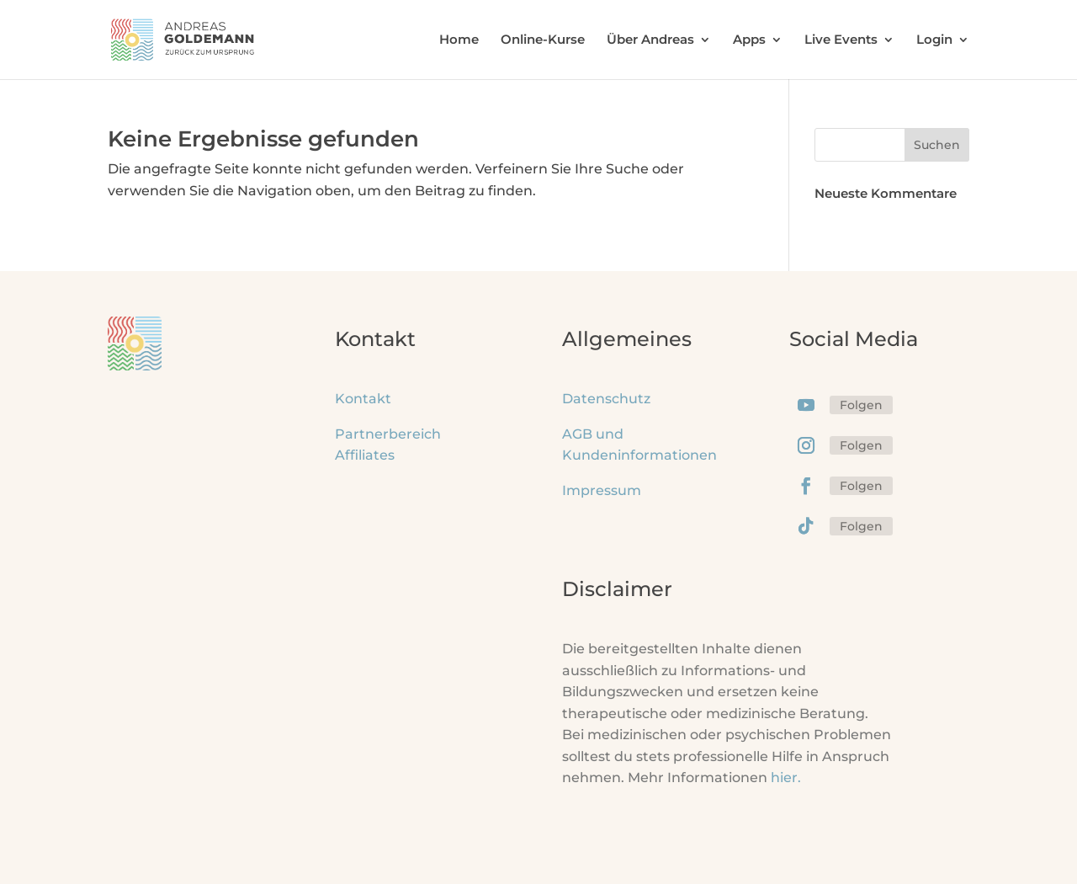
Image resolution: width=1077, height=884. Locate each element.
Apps (749, 40)
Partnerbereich (388, 434)
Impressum (601, 490)
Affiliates (365, 455)
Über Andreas (650, 40)
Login (934, 40)
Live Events (841, 40)
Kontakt (363, 399)
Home (459, 40)
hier (786, 777)
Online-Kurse (543, 40)
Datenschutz (606, 399)
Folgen (861, 405)
